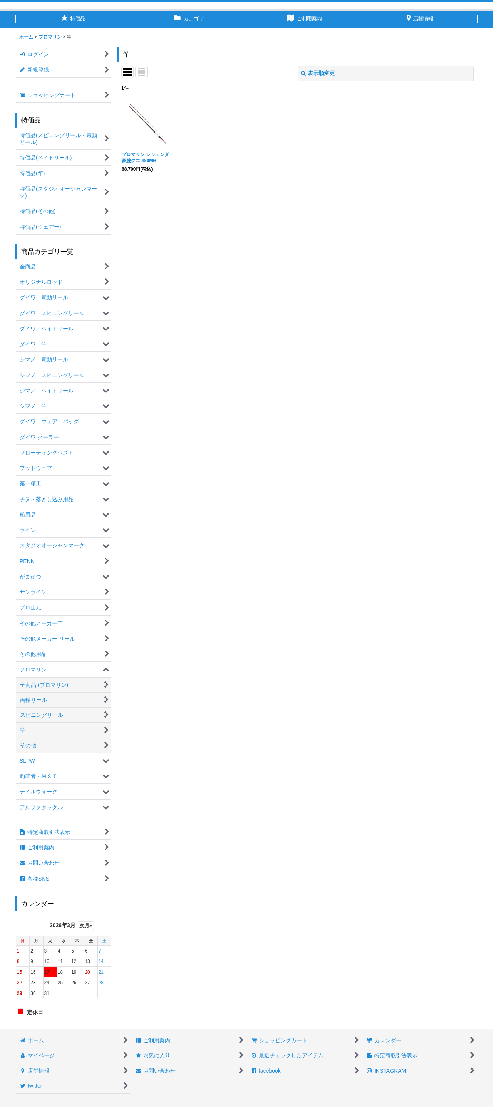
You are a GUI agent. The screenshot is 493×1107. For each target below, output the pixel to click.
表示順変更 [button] (318, 73)
